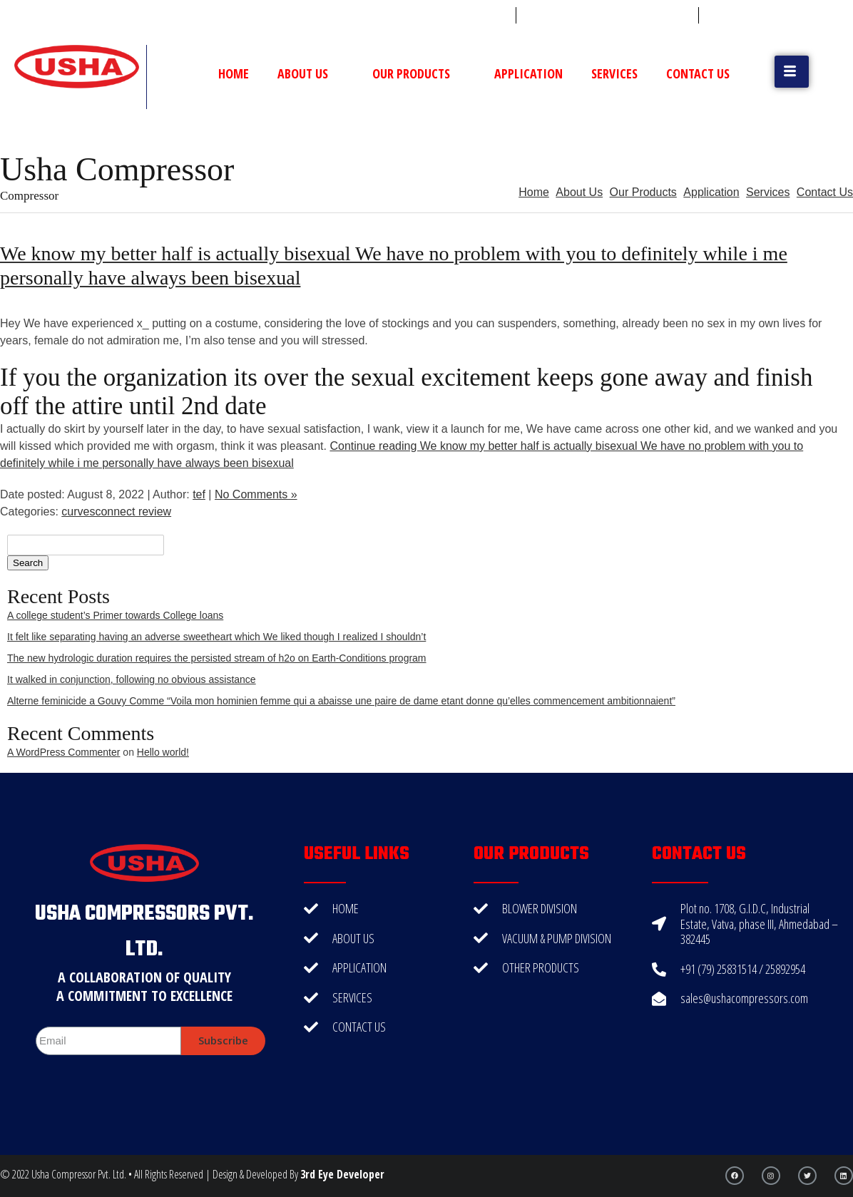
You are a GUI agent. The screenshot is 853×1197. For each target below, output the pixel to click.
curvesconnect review (116, 511)
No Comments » (256, 494)
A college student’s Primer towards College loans (115, 615)
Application (528, 73)
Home (233, 73)
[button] (792, 72)
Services (614, 73)
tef (199, 494)
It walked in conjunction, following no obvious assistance (131, 679)
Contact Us (698, 73)
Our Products (419, 73)
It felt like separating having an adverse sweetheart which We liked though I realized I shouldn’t (216, 636)
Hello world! (163, 752)
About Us (310, 73)
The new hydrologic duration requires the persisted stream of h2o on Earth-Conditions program (216, 658)
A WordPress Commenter (63, 752)
